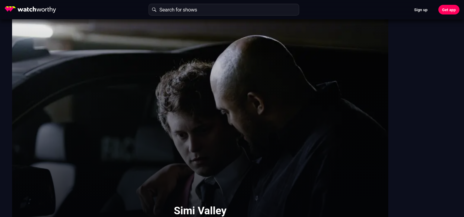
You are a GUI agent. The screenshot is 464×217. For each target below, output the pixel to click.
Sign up (420, 10)
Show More (286, 138)
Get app (449, 10)
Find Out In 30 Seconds (357, 68)
